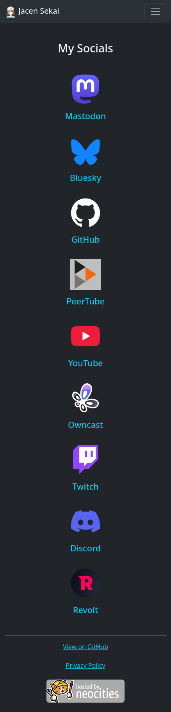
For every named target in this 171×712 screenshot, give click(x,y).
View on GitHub (85, 646)
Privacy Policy (85, 665)
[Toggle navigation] (155, 11)
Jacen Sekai (32, 11)
